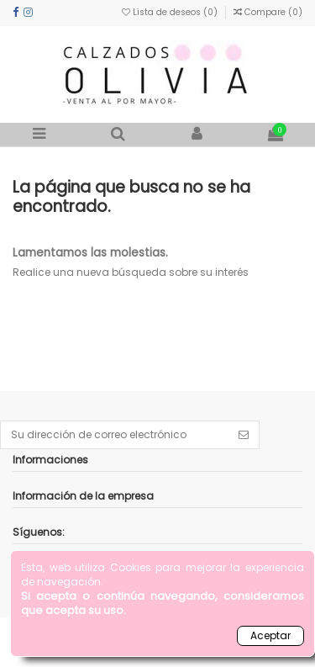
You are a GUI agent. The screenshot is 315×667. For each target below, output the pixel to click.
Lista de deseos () (171, 12)
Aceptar (270, 635)
